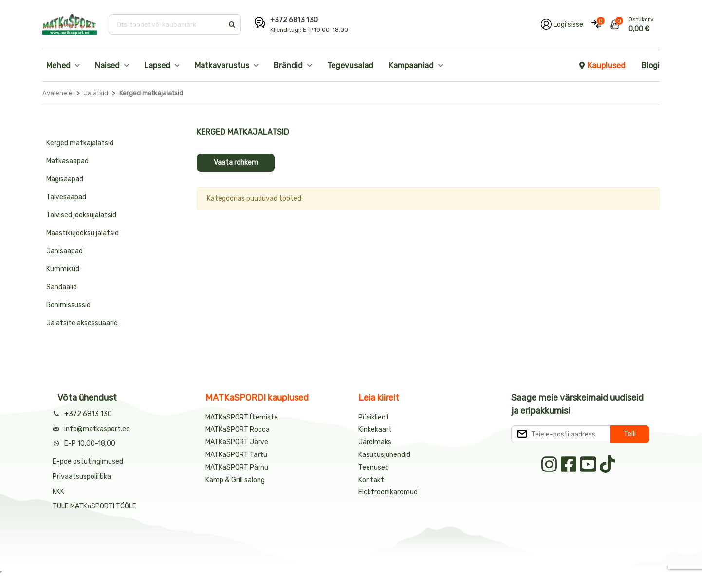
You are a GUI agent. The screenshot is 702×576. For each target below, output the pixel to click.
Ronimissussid (68, 305)
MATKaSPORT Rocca (237, 429)
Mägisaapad (64, 179)
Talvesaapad (66, 197)
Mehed (58, 65)
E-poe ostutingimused (88, 461)
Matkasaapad (67, 161)
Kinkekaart (375, 429)
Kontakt (371, 480)
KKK (58, 492)
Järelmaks (374, 442)
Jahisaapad (64, 251)
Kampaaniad (411, 65)
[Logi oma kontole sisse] (562, 24)
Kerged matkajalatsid (79, 143)
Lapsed (157, 65)
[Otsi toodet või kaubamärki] (166, 24)
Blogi (650, 65)
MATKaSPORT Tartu (236, 455)
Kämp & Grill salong (235, 480)
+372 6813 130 (294, 20)
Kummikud (62, 269)
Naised (107, 65)
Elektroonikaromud (388, 492)
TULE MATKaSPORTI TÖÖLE (94, 506)
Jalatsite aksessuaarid (82, 323)
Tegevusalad (350, 65)
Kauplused (602, 65)
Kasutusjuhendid (384, 455)
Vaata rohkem (236, 162)
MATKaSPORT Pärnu (237, 467)
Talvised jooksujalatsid (81, 215)
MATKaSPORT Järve (236, 442)
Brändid (288, 65)
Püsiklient (373, 417)
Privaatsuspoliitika (82, 476)
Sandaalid (61, 287)
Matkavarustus (222, 65)
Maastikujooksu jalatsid (82, 233)
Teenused (373, 467)
